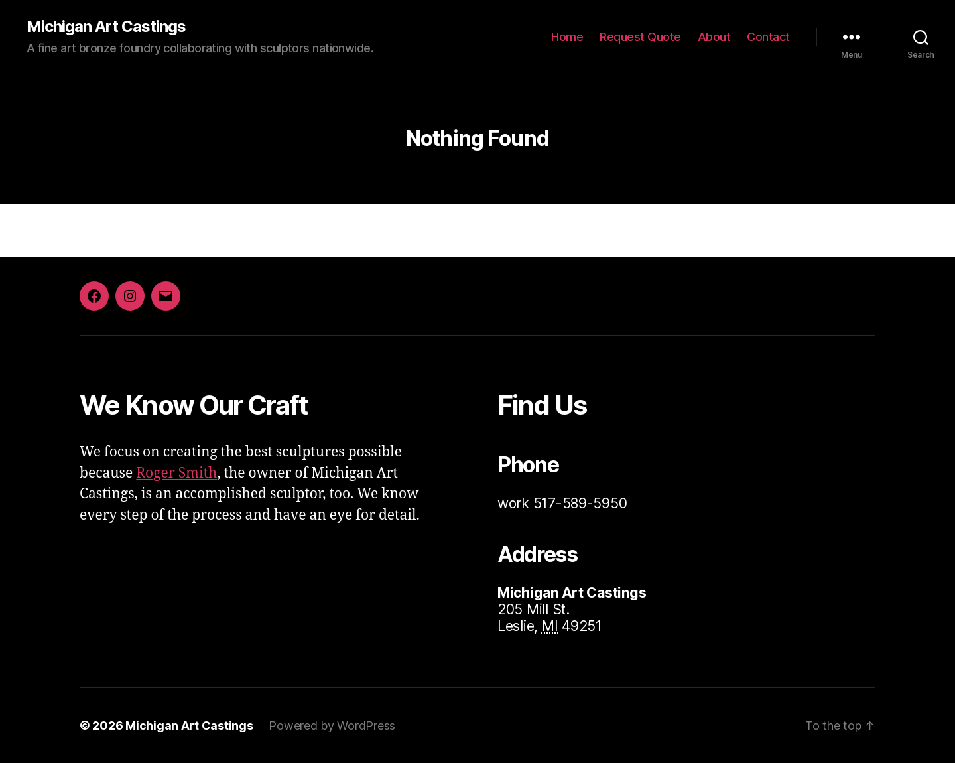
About (714, 37)
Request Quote (640, 37)
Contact (768, 37)
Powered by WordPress (332, 725)
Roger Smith (176, 473)
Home (567, 37)
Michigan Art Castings (106, 27)
